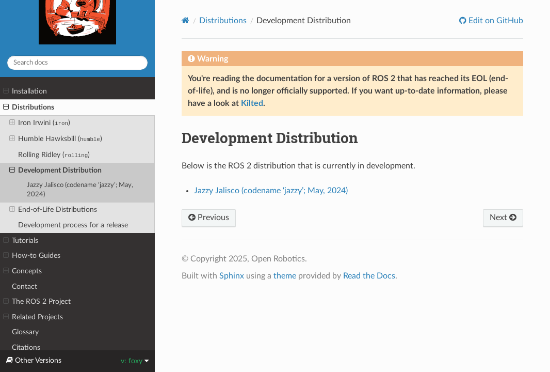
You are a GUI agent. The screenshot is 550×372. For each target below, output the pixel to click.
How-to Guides (31, 255)
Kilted (252, 103)
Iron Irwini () (39, 123)
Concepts (22, 271)
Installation (25, 91)
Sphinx (231, 276)
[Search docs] (77, 62)
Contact (24, 286)
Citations (26, 347)
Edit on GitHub (494, 21)
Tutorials (20, 240)
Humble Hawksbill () (55, 139)
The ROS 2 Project (37, 301)
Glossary (25, 332)
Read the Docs (369, 276)
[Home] (185, 20)
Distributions (28, 107)
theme (284, 276)
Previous (208, 217)
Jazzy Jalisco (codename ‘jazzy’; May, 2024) (80, 190)
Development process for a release (73, 225)
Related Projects (33, 317)
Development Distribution (55, 170)
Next (503, 217)
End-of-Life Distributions (53, 209)
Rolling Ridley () (54, 155)
